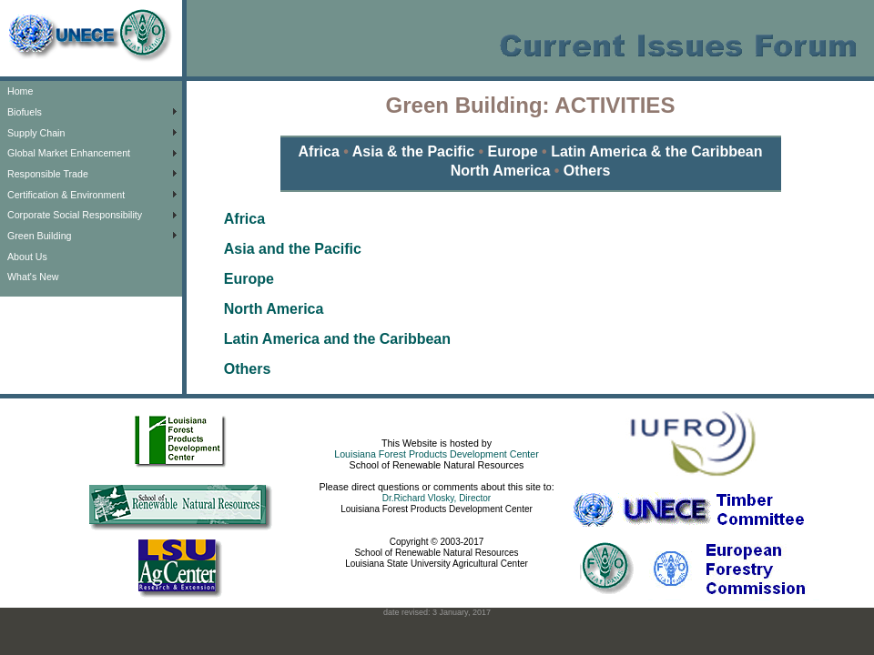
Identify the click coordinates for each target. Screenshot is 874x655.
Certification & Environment (66, 194)
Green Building (39, 235)
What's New (33, 276)
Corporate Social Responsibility (74, 214)
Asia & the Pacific (415, 151)
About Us (27, 256)
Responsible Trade (47, 173)
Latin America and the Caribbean (337, 339)
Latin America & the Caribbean (656, 151)
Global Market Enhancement (68, 152)
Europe (512, 151)
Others (587, 170)
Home (20, 91)
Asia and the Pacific (292, 249)
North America (501, 170)
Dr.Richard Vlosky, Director (436, 498)
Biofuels (24, 111)
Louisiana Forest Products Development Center (436, 453)
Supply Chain (36, 132)
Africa (321, 151)
